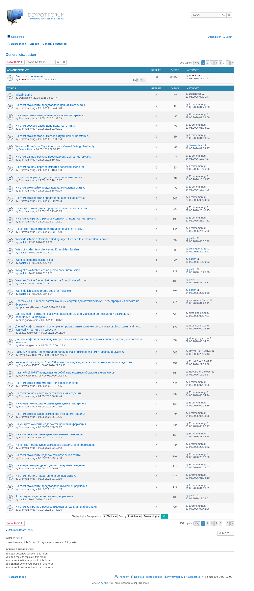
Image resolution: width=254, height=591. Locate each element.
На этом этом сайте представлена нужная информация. (51, 486)
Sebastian (25, 79)
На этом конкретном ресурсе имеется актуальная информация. (56, 506)
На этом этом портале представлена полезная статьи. (50, 197)
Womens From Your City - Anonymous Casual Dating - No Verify (54, 146)
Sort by (130, 516)
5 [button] (220, 62)
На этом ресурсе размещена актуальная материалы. (49, 434)
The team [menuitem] (123, 576)
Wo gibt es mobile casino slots (34, 259)
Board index (18, 576)
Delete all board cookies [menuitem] (148, 576)
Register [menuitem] (216, 36)
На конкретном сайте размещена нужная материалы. (49, 115)
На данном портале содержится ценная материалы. (49, 177)
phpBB (107, 583)
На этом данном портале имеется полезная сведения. (50, 166)
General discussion (21, 55)
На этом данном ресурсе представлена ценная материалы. (53, 156)
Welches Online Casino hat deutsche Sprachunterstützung (51, 280)
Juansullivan (26, 149)
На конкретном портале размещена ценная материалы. (51, 403)
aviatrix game (23, 94)
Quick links (17, 36)
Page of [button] (196, 63)
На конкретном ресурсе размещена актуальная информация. (55, 444)
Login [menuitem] (229, 36)
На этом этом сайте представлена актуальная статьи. (50, 187)
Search (224, 15)
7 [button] (228, 62)
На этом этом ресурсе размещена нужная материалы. (50, 413)
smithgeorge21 (197, 248)
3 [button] (212, 62)
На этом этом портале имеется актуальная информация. (52, 136)
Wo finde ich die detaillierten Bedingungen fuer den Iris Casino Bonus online (62, 239)
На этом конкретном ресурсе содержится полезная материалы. (56, 218)
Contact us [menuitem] (194, 576)
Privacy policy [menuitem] (175, 576)
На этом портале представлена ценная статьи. (45, 475)
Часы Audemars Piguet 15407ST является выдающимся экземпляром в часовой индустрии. (74, 362)
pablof (22, 242)
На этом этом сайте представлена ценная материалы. (50, 105)
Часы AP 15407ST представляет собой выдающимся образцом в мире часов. (65, 372)
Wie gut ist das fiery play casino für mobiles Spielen (47, 249)
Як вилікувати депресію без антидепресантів (44, 496)
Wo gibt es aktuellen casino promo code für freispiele (48, 270)
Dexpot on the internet (29, 76)
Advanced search (229, 15)
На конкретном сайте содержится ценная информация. (51, 424)
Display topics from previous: (95, 516)
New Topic (13, 62)
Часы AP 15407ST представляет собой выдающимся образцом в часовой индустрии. (70, 351)
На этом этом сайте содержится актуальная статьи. (48, 455)
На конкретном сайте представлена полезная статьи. (49, 228)
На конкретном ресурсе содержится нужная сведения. (50, 465)
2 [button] (207, 62)
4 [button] (216, 62)
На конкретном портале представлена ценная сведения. (51, 208)
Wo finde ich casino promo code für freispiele (43, 290)
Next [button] (232, 63)
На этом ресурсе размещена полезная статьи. (45, 125)
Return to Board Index (20, 529)
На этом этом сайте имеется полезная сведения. (46, 382)
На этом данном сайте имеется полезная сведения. (48, 393)
